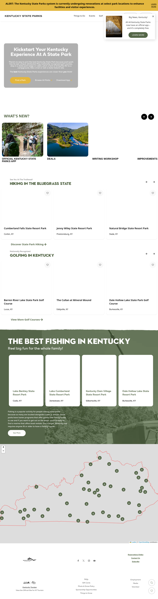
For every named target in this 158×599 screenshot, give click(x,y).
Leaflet (133, 542)
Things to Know (86, 593)
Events (92, 16)
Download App (64, 80)
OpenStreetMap (144, 542)
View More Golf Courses (27, 319)
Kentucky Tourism (30, 587)
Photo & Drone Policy (86, 586)
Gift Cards (86, 583)
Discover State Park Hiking (28, 244)
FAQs (86, 579)
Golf (101, 16)
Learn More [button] (138, 35)
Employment (135, 580)
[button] (123, 489)
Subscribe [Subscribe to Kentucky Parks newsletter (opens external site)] (135, 562)
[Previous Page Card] (144, 117)
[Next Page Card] (151, 117)
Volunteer (135, 587)
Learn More (153, 5)
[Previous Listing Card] (147, 182)
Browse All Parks (43, 80)
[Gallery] (79, 5)
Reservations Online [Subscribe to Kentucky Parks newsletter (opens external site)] (135, 555)
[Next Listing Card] (154, 182)
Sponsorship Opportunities (86, 590)
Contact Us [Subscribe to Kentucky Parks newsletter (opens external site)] (135, 558)
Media (135, 583)
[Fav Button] (47, 193)
